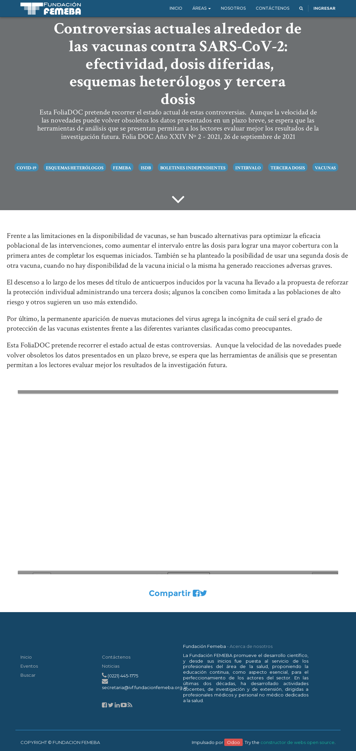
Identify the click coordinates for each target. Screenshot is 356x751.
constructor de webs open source (297, 742)
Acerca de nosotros (251, 646)
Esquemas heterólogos (75, 168)
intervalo (248, 168)
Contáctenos (116, 657)
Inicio (26, 657)
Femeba (122, 168)
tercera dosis (288, 168)
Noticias (110, 666)
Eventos (29, 666)
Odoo (233, 742)
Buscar (28, 675)
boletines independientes (192, 168)
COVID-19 (26, 168)
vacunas (325, 168)
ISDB (146, 168)
